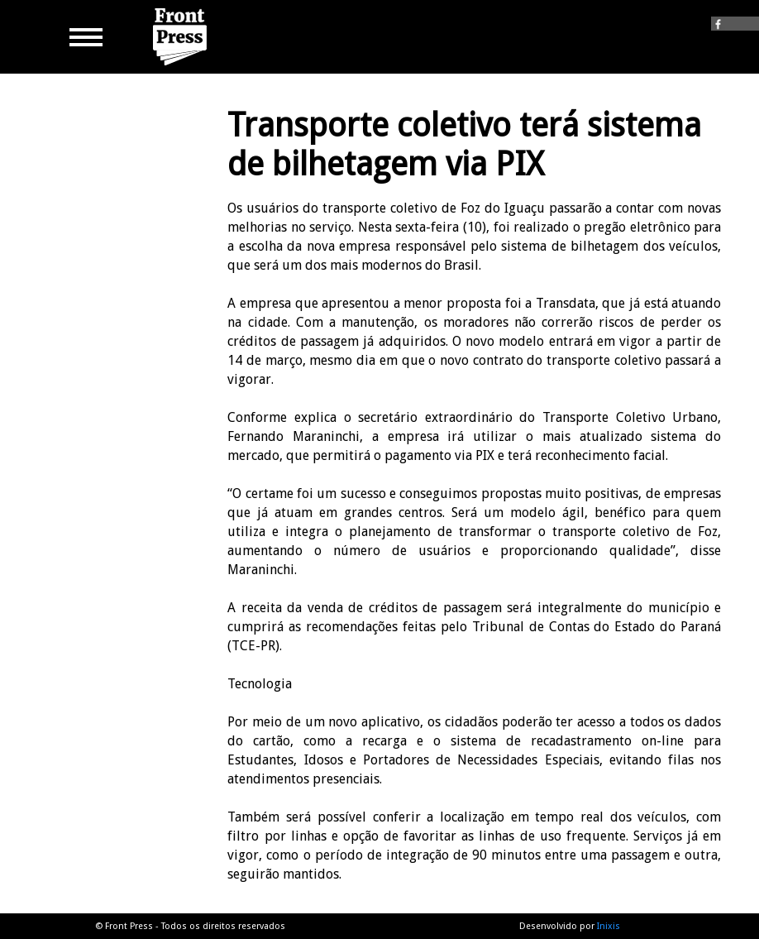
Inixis (608, 926)
